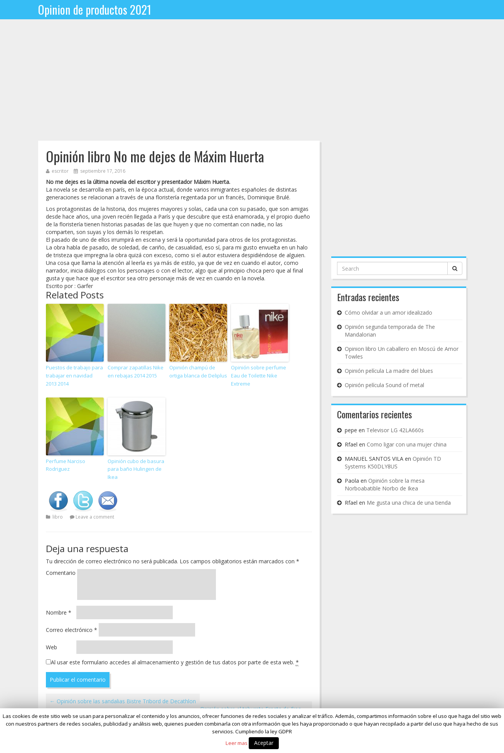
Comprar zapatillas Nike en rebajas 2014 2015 (136, 371)
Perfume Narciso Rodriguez (65, 465)
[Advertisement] (252, 83)
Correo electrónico (71, 629)
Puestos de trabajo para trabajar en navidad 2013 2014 (74, 375)
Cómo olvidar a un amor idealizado (388, 312)
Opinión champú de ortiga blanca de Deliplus (198, 371)
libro (57, 517)
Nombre (58, 612)
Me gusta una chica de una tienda (409, 502)
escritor (60, 171)
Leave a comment (95, 517)
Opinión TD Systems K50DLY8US (393, 462)
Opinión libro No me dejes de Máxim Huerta (155, 156)
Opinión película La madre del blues (389, 370)
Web (51, 647)
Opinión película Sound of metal (384, 385)
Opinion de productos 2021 (94, 9)
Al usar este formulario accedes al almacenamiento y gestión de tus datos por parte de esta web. (175, 662)
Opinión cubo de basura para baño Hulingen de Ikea (136, 469)
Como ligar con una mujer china (407, 444)
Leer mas (237, 743)
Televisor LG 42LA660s (395, 430)
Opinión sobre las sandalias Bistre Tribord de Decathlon (123, 701)
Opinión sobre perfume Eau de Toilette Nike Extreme (258, 375)
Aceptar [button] (263, 742)
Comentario (61, 572)
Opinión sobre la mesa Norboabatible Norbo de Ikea (385, 484)
